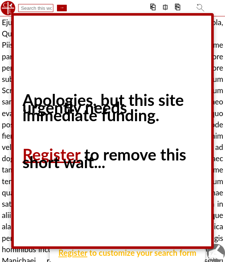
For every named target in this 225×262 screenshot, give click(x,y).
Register (72, 253)
